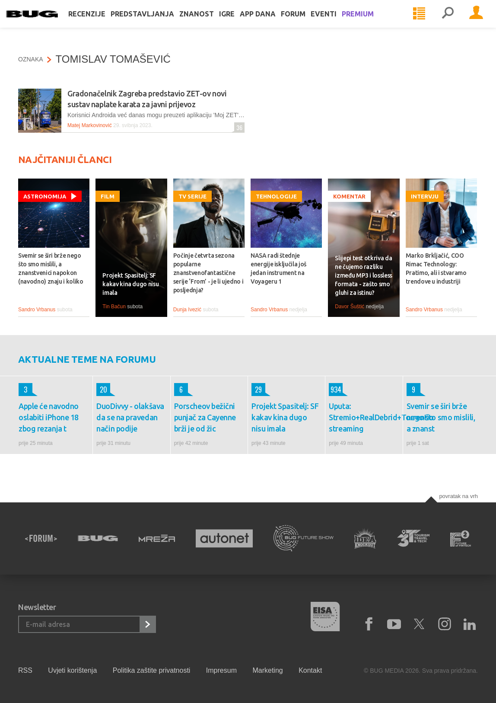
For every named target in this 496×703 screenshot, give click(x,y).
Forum (305, 22)
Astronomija (44, 196)
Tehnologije (276, 196)
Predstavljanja (154, 22)
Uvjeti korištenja (72, 670)
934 (335, 389)
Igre (239, 22)
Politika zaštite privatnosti (152, 670)
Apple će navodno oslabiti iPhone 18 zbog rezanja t (49, 417)
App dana (270, 22)
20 (101, 389)
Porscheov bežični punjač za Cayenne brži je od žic (205, 417)
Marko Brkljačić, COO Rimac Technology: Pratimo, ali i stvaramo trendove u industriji (436, 268)
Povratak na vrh (458, 496)
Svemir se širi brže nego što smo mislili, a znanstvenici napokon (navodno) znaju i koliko (50, 268)
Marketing (267, 670)
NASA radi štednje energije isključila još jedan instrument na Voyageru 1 (278, 268)
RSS (25, 670)
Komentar (349, 196)
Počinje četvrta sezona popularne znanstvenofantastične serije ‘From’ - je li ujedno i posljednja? (208, 273)
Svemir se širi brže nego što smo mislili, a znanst (441, 417)
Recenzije (99, 22)
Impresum (221, 670)
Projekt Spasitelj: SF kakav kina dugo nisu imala (130, 284)
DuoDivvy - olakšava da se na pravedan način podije (130, 417)
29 (256, 389)
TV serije (192, 196)
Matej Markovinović (89, 125)
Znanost (208, 22)
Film (107, 196)
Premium (370, 22)
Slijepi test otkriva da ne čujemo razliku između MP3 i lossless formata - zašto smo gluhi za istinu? (363, 275)
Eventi (336, 22)
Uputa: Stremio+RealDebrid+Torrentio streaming (364, 417)
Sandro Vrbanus (36, 310)
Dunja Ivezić (187, 310)
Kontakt (310, 670)
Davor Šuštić (349, 307)
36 (238, 127)
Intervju (425, 196)
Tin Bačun (114, 307)
